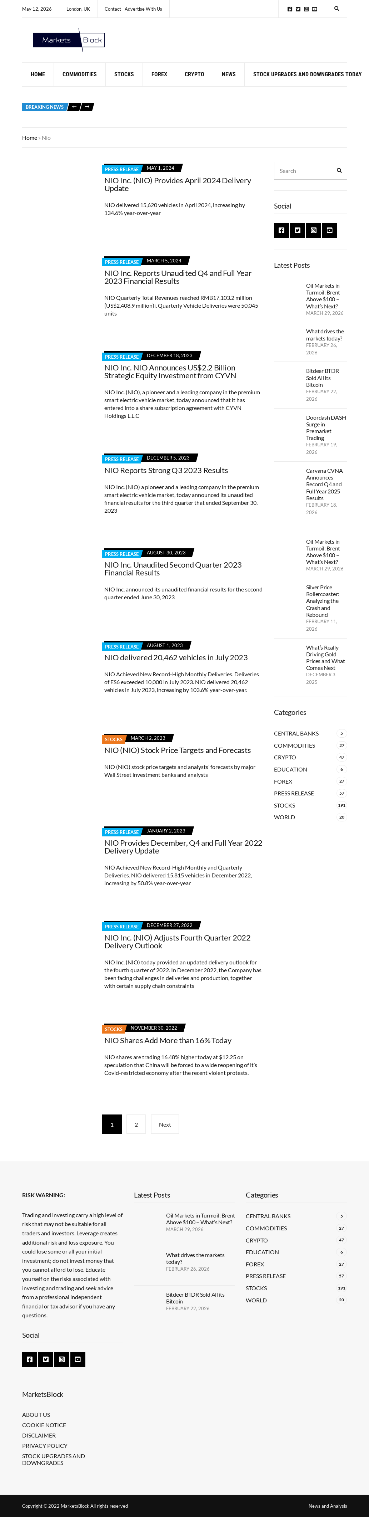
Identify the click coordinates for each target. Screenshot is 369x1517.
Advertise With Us (143, 9)
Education (290, 777)
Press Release (122, 178)
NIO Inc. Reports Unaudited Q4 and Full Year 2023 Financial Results (178, 285)
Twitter (298, 9)
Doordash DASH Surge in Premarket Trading (326, 436)
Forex (159, 83)
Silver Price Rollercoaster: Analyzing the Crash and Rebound (322, 609)
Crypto (194, 83)
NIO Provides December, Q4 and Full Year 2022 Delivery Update (183, 855)
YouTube (314, 9)
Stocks (124, 83)
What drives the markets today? (325, 343)
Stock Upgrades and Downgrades (53, 1459)
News (229, 83)
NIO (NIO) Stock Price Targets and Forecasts (177, 758)
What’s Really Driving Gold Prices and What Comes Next (325, 666)
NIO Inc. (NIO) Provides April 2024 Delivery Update (177, 192)
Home (38, 83)
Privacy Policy (45, 1445)
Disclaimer (39, 1435)
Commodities (80, 83)
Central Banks (296, 741)
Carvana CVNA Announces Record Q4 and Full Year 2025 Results (324, 493)
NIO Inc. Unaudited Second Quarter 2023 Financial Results (173, 577)
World (284, 825)
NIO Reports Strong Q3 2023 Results (166, 478)
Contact (113, 9)
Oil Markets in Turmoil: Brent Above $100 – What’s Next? (323, 304)
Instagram (306, 9)
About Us (36, 1414)
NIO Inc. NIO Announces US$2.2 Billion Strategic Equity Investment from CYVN (170, 380)
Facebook (290, 9)
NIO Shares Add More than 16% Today (167, 1049)
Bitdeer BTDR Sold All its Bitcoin (322, 386)
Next (165, 1132)
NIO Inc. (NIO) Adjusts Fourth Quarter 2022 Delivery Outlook (177, 950)
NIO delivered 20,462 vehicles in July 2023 (176, 666)
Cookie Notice (44, 1424)
